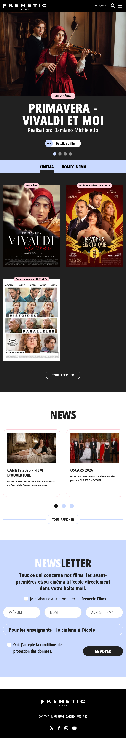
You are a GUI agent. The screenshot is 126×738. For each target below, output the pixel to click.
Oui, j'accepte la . (37, 648)
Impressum (57, 716)
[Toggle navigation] (120, 6)
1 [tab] (55, 506)
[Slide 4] (70, 154)
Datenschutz (73, 716)
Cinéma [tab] (47, 167)
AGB (85, 716)
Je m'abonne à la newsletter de (68, 599)
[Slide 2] (60, 154)
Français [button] (100, 5)
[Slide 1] (54, 154)
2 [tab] (63, 506)
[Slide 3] (65, 154)
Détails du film (60, 143)
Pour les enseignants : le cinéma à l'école (52, 629)
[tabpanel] (63, 279)
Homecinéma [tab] (74, 167)
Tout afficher (63, 375)
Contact (44, 716)
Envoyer (103, 651)
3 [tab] (70, 506)
